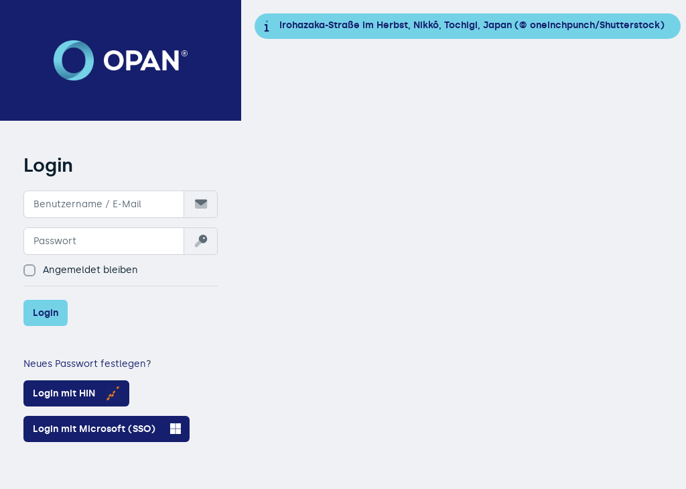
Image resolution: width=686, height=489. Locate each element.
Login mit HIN (76, 393)
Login (45, 313)
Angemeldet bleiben (80, 270)
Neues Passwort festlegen (84, 364)
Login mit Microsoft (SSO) (106, 429)
